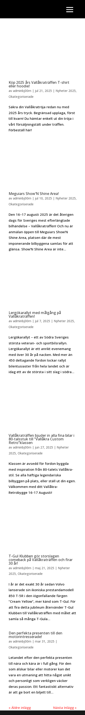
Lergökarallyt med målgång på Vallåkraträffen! (35, 314)
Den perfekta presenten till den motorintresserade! (35, 635)
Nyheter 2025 (66, 91)
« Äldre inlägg (20, 707)
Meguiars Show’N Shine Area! (34, 193)
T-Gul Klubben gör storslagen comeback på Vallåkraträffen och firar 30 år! (41, 560)
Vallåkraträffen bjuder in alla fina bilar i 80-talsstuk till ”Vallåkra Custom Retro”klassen (41, 439)
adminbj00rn (22, 91)
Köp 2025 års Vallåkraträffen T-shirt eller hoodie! (39, 84)
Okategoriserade (21, 96)
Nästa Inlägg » (65, 707)
